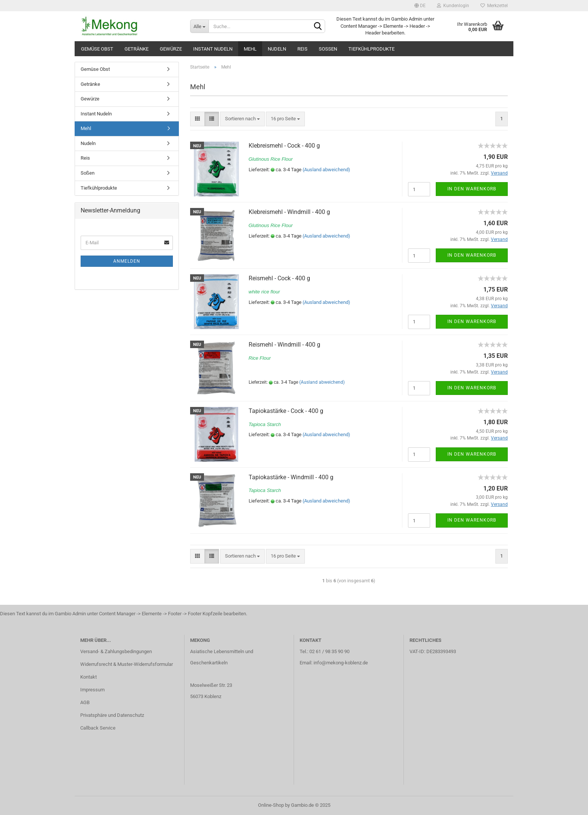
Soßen (328, 49)
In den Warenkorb (471, 188)
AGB (85, 702)
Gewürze (171, 49)
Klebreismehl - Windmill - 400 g (289, 211)
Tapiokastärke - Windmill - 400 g (291, 477)
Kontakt (88, 677)
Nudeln (277, 49)
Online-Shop (271, 805)
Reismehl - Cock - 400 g (279, 278)
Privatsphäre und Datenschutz (112, 715)
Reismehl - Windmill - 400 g (284, 344)
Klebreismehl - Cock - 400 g (284, 145)
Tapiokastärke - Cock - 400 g (286, 410)
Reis (302, 49)
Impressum (92, 689)
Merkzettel (494, 5)
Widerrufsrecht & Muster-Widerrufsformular (126, 664)
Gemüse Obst (97, 49)
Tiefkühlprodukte (371, 49)
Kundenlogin (453, 5)
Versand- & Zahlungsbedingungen (116, 651)
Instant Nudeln (212, 49)
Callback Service (98, 728)
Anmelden (126, 261)
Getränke (136, 49)
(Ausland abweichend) (326, 169)
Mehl (250, 49)
